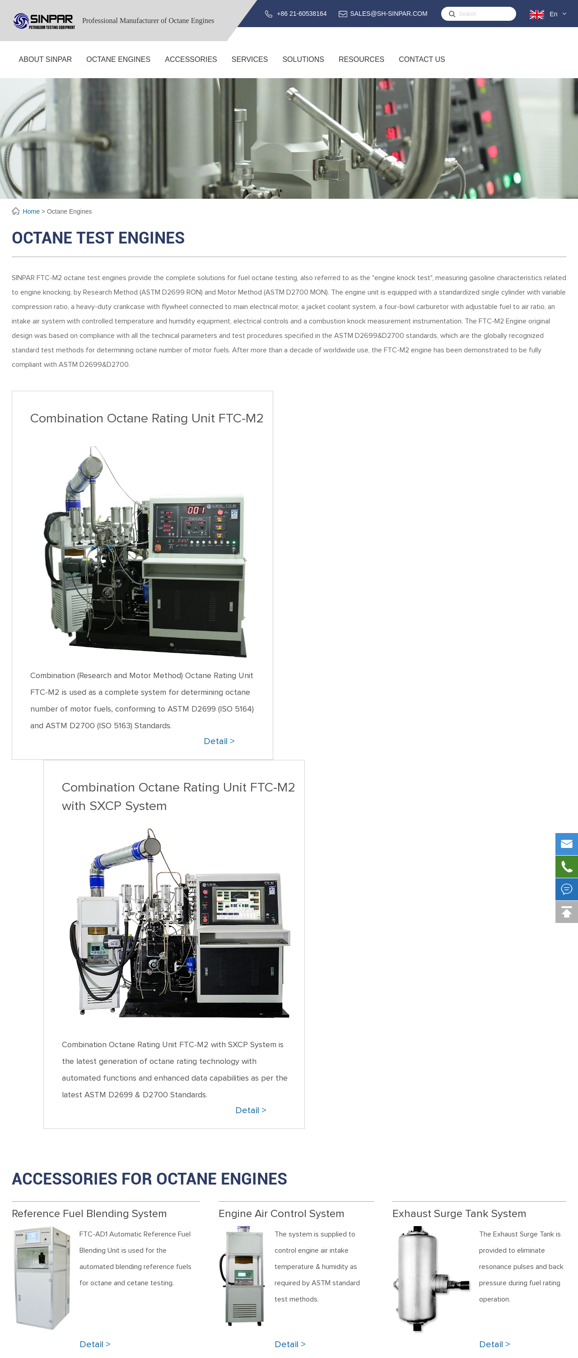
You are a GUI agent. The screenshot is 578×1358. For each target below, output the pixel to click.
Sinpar (84, 1346)
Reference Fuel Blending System (89, 844)
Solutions (303, 67)
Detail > (219, 741)
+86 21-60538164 (301, 13)
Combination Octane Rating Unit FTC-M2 (147, 418)
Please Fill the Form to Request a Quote (289, 1055)
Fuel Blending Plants (314, 1286)
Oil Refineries (304, 1298)
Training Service (308, 1217)
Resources (361, 67)
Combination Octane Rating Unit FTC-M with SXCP (198, 1217)
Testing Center (34, 1240)
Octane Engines (118, 67)
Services (249, 67)
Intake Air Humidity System (161, 1286)
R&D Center (30, 1217)
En (553, 14)
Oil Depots (300, 1310)
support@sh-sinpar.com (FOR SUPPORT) (495, 1246)
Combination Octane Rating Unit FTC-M (181, 1205)
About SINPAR (45, 67)
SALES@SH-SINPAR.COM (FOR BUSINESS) (490, 1223)
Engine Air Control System (282, 844)
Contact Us (422, 67)
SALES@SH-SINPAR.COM (389, 13)
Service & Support (312, 1205)
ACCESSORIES (191, 67)
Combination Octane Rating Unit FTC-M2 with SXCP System (440, 428)
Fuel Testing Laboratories (323, 1275)
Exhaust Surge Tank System (459, 844)
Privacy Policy (541, 1346)
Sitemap (497, 1346)
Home (32, 211)
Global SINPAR (33, 1229)
